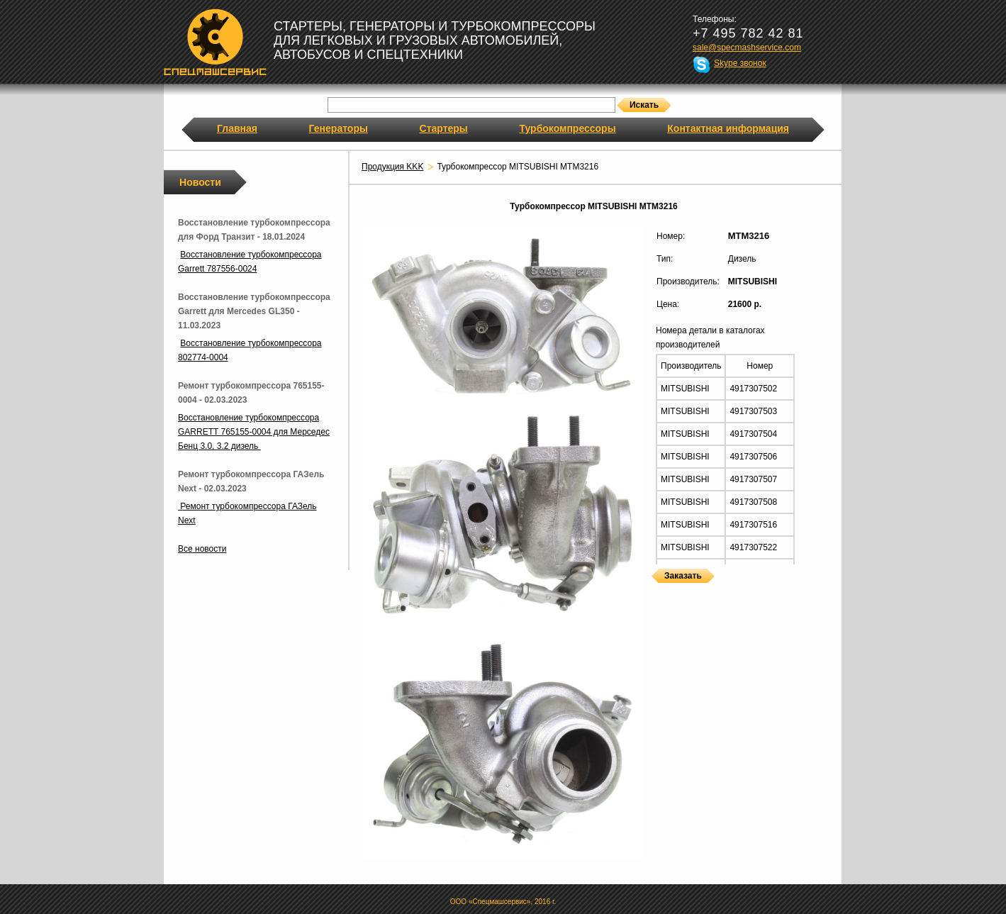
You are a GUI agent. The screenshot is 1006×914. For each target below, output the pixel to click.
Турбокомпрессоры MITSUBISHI (657, 591)
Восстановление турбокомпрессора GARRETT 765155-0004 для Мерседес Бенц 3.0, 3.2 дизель (254, 432)
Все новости (202, 549)
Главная (237, 128)
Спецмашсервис (215, 42)
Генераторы (338, 128)
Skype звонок (740, 63)
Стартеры (444, 128)
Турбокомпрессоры (567, 128)
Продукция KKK (392, 167)
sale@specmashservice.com (747, 47)
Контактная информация (728, 128)
